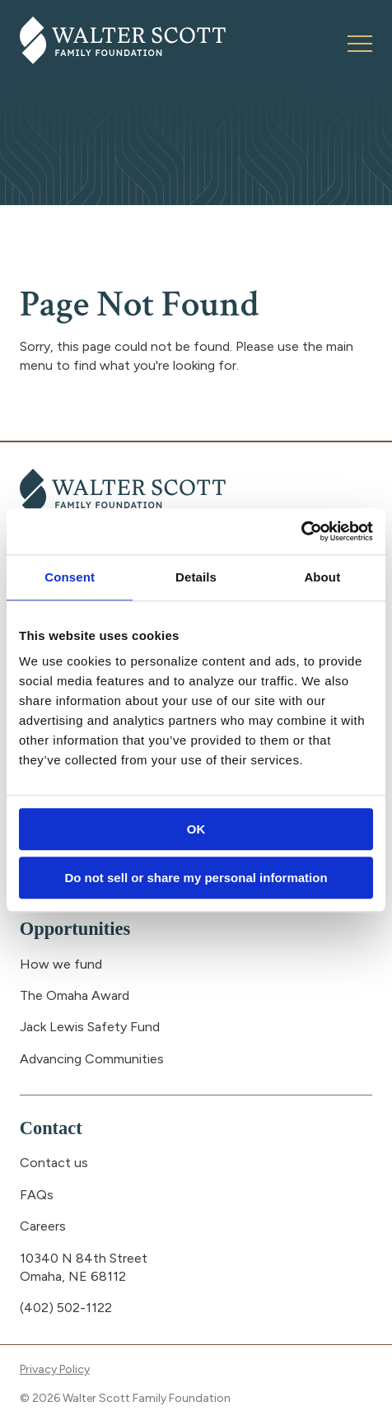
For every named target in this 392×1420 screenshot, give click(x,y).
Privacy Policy (55, 1369)
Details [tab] (196, 577)
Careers (43, 1226)
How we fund (61, 964)
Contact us (54, 1162)
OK (196, 829)
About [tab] (322, 577)
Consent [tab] (69, 577)
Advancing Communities (92, 1059)
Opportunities (75, 928)
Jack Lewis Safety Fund (90, 1027)
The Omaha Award (74, 995)
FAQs (37, 1195)
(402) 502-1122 (66, 1307)
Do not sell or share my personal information (195, 878)
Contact (51, 1128)
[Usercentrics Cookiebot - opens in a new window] (301, 531)
